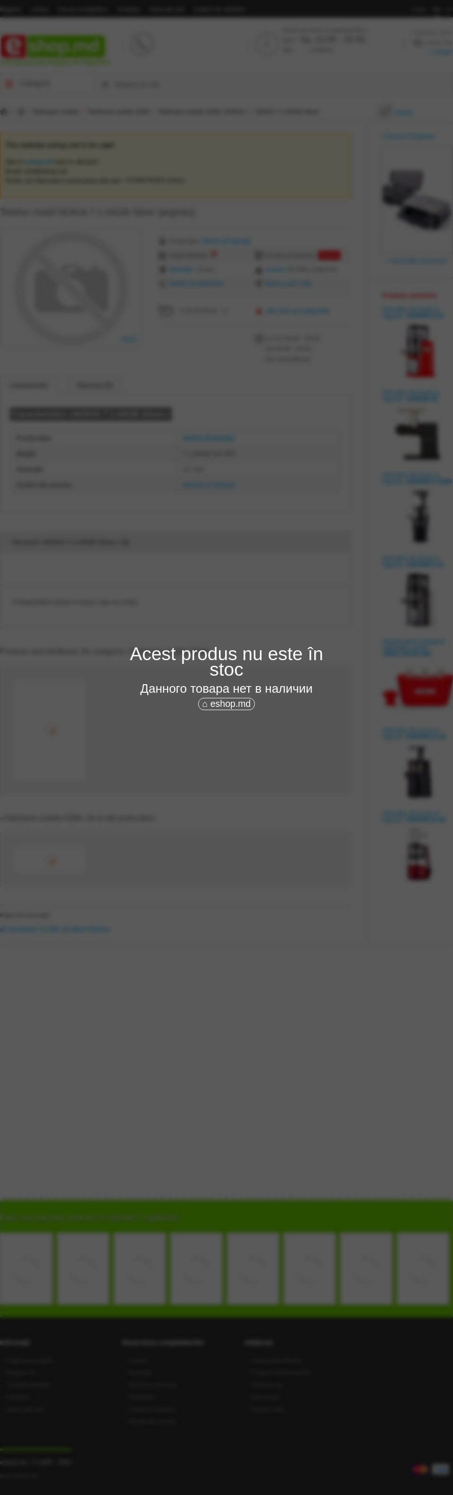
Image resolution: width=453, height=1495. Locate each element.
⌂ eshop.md (226, 703)
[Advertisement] (237, 783)
